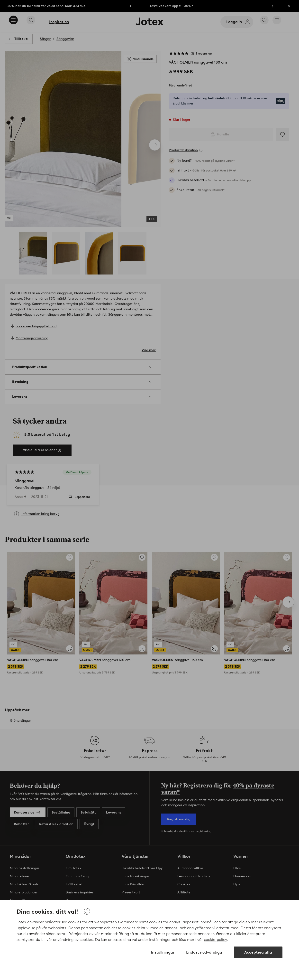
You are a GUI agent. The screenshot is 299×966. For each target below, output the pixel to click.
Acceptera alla (258, 952)
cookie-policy (215, 939)
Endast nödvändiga (204, 952)
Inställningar (162, 952)
